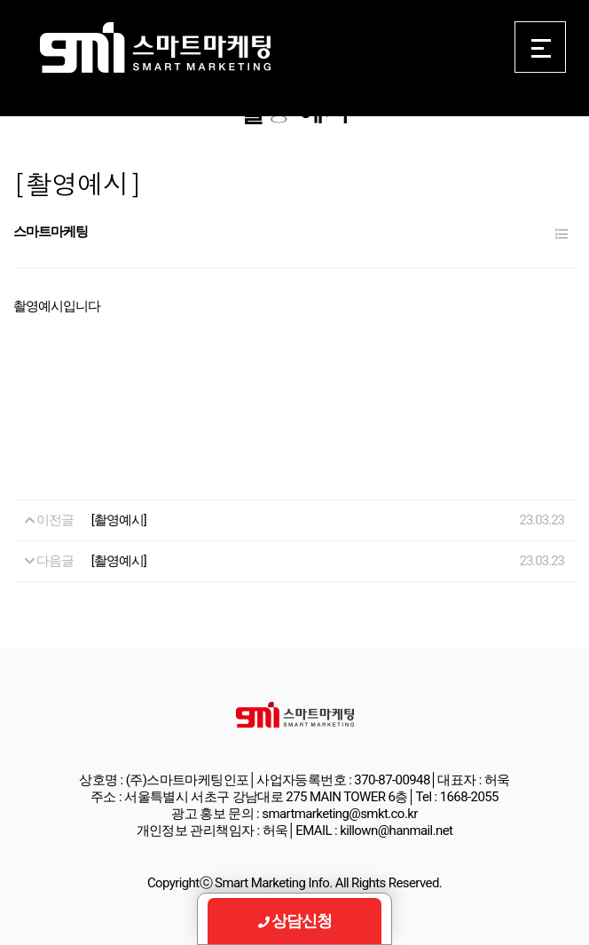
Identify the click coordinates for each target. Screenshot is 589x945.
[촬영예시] (118, 520)
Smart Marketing (155, 48)
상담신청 (295, 920)
